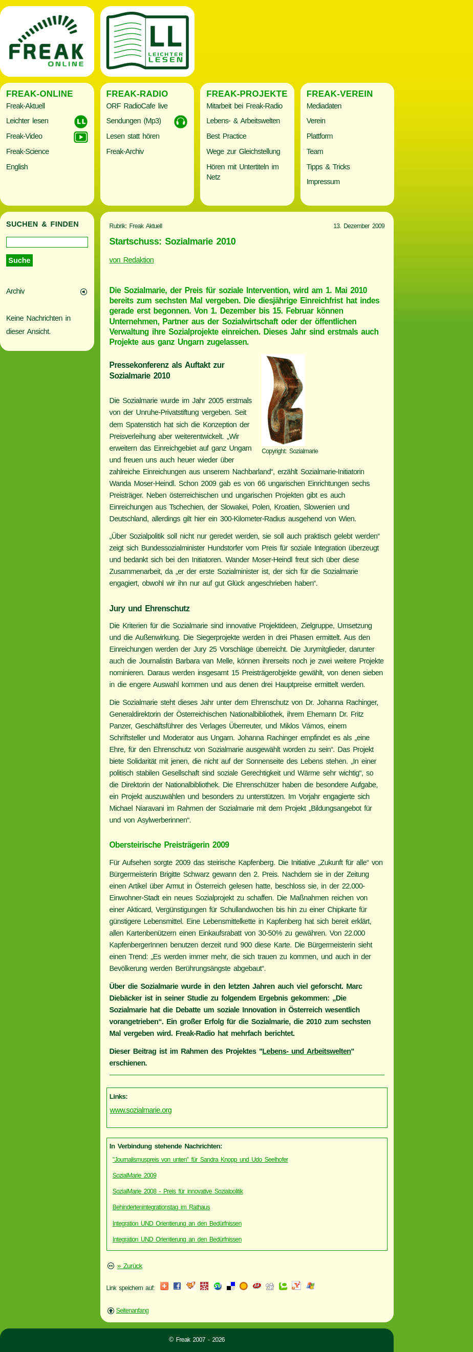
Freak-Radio (137, 94)
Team (315, 151)
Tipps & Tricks (328, 167)
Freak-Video (24, 136)
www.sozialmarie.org (141, 1110)
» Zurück (129, 1266)
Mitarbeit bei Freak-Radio (244, 106)
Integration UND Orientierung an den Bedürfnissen (177, 1223)
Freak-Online (39, 94)
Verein (316, 121)
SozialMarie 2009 (135, 1175)
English (17, 167)
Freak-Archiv (125, 151)
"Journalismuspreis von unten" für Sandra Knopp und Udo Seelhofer (200, 1159)
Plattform (320, 136)
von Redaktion (132, 260)
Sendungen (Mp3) (133, 121)
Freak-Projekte (247, 94)
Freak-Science (27, 151)
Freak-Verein (340, 94)
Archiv (15, 291)
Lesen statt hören (133, 136)
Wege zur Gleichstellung (243, 151)
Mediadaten (324, 106)
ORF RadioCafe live (137, 106)
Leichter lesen (27, 121)
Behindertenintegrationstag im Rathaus (161, 1207)
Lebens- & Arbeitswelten (243, 121)
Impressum (323, 182)
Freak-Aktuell (25, 106)
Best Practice (226, 136)
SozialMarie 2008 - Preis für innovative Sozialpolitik (178, 1191)
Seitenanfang (132, 1310)
